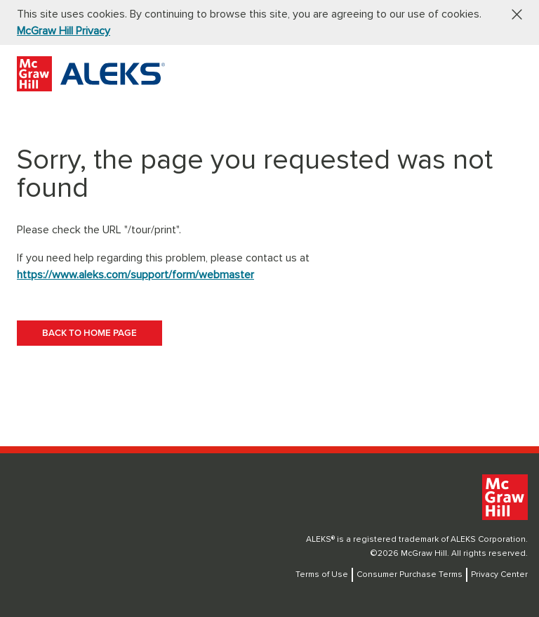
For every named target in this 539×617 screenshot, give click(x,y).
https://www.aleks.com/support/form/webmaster (135, 274)
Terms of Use (321, 575)
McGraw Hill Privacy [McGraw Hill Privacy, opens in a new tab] (63, 31)
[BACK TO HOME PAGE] (89, 333)
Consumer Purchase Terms (410, 575)
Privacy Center (499, 575)
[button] (511, 14)
